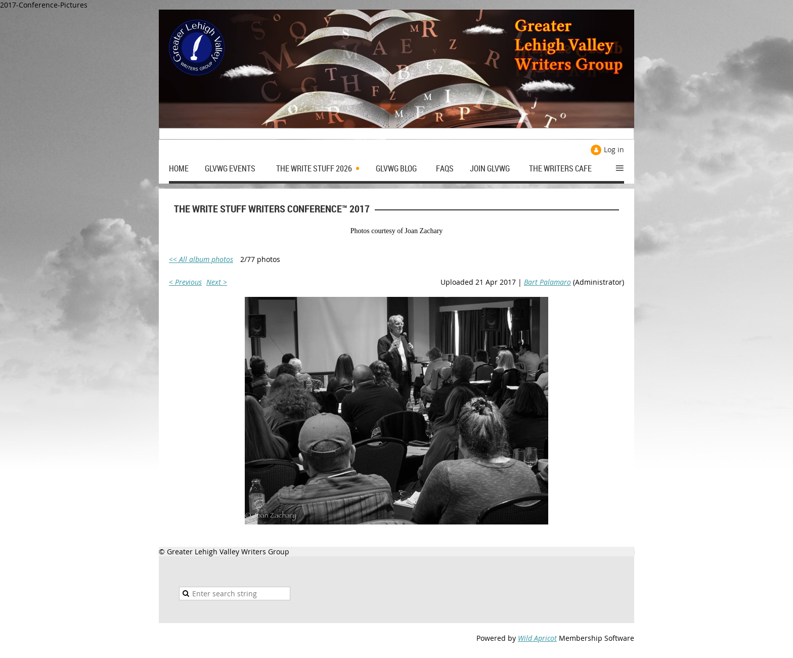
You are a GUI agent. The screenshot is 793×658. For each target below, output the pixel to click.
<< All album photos (201, 259)
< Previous (185, 282)
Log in (614, 149)
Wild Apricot (537, 638)
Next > (216, 282)
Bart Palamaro (547, 282)
